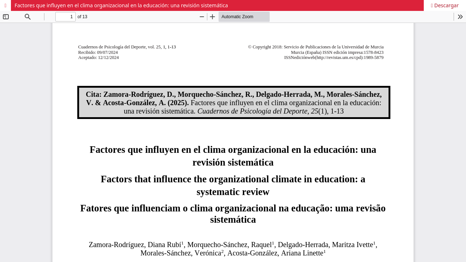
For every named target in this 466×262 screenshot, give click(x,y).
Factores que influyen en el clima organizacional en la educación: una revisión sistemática (121, 5)
